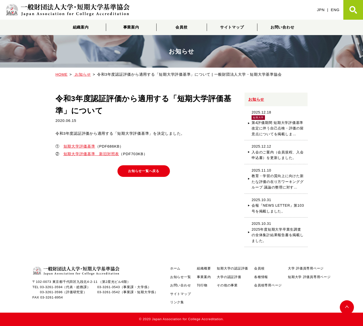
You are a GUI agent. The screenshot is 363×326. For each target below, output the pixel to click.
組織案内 (81, 27)
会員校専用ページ (268, 285)
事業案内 (131, 27)
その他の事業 (227, 285)
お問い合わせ (282, 27)
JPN (321, 10)
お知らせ (256, 99)
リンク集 (177, 302)
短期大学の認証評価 (232, 268)
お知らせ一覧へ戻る (144, 171)
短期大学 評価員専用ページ (309, 277)
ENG (335, 10)
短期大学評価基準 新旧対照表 (91, 154)
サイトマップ (232, 27)
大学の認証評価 (229, 277)
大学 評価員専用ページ (306, 268)
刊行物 (202, 285)
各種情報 (261, 277)
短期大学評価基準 (79, 146)
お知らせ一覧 (180, 277)
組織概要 (204, 268)
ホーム (175, 268)
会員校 (181, 27)
